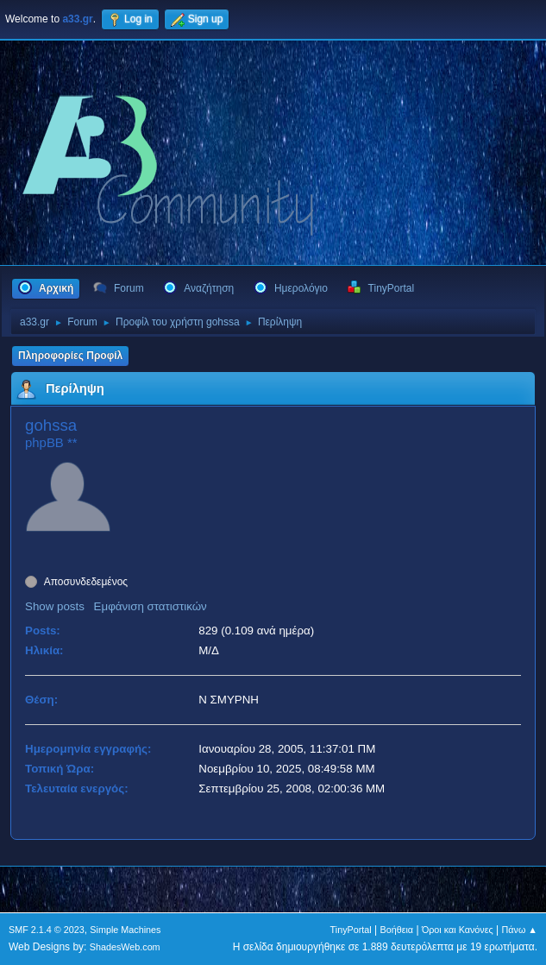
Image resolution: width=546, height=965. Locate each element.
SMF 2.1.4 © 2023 (47, 929)
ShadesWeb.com (125, 947)
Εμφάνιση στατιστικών (150, 606)
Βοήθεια (396, 929)
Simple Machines (125, 929)
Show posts (55, 606)
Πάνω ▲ (520, 929)
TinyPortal (351, 929)
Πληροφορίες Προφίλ (70, 356)
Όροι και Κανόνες (457, 929)
